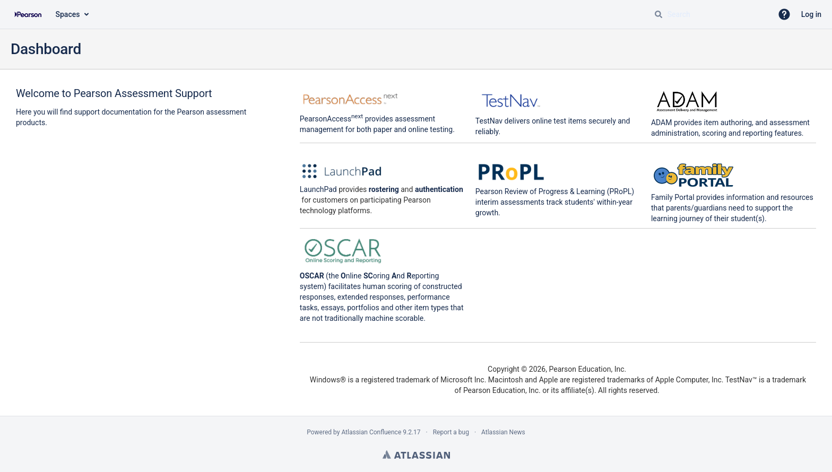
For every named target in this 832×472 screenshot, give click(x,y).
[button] (784, 14)
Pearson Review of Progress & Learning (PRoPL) (554, 191)
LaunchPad (318, 189)
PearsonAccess (331, 119)
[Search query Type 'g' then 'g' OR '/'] (709, 14)
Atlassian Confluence (371, 432)
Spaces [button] (68, 14)
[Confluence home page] (27, 14)
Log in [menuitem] (811, 14)
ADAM (661, 122)
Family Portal (673, 197)
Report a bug (451, 432)
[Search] (658, 14)
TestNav (488, 121)
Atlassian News (503, 432)
